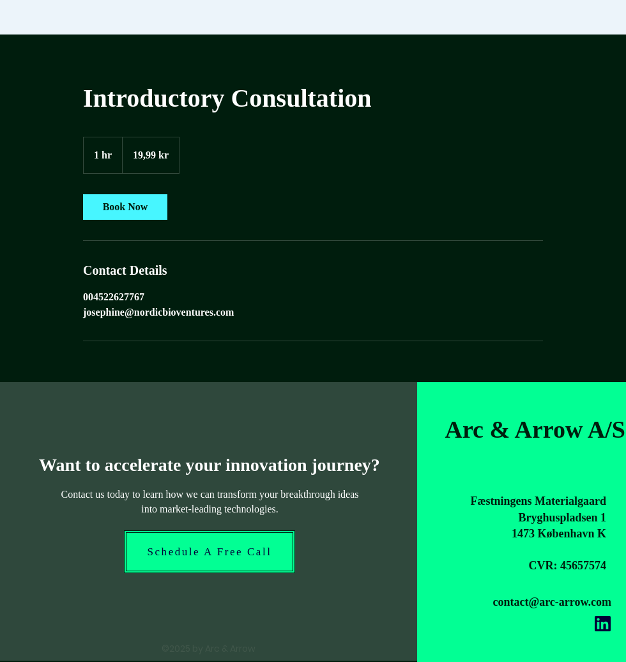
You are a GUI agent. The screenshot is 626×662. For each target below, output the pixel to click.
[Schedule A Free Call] (209, 551)
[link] (125, 207)
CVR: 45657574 (568, 565)
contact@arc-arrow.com (551, 602)
